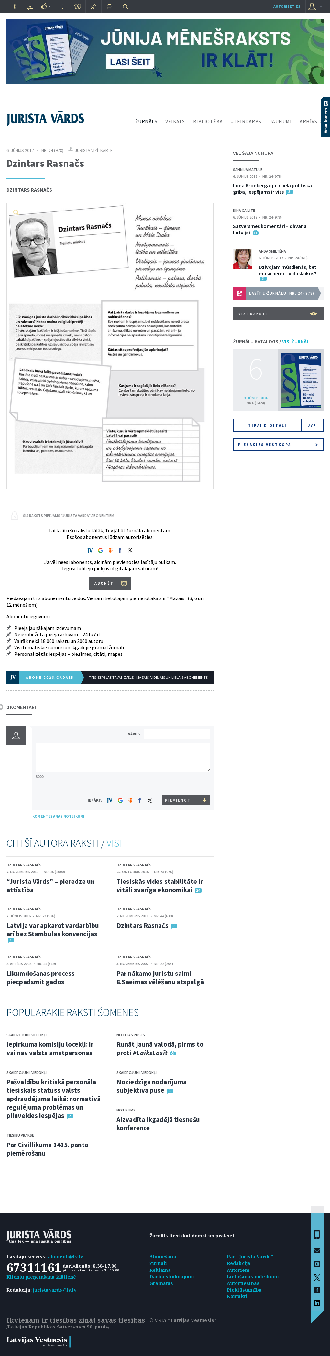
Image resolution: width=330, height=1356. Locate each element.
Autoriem (238, 1270)
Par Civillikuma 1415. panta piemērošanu (47, 1148)
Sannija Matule (247, 169)
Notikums (126, 1110)
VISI (113, 843)
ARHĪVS (308, 121)
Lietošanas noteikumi (253, 1276)
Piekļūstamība (244, 1290)
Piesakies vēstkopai (278, 444)
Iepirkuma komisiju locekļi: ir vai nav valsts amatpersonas (50, 1048)
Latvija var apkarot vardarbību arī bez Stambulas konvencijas (52, 929)
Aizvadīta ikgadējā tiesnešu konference (158, 1123)
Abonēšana (162, 1256)
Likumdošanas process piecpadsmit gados (40, 977)
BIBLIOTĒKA (208, 121)
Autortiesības (243, 1283)
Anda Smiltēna (272, 251)
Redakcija (239, 1263)
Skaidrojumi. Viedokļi (26, 1034)
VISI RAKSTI (277, 314)
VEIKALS (175, 121)
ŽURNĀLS (146, 121)
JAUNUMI (281, 121)
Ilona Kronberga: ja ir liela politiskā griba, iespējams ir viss (272, 188)
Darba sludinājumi (171, 1276)
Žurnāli (158, 1263)
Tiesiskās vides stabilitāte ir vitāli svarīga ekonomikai (159, 885)
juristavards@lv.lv (54, 1290)
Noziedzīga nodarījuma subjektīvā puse (151, 1086)
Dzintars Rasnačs (29, 190)
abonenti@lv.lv (65, 1256)
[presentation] (178, 783)
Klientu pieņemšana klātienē (41, 1277)
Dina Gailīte (244, 210)
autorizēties (286, 6)
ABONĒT (104, 583)
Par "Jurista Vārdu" (250, 1256)
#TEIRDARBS (246, 121)
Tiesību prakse (20, 1135)
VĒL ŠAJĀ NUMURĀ (253, 153)
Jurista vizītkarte (94, 150)
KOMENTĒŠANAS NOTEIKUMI (58, 816)
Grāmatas (161, 1283)
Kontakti (237, 1296)
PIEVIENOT (178, 800)
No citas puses (130, 1034)
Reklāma (160, 1270)
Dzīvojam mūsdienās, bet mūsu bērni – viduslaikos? (287, 270)
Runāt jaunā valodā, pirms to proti (160, 1048)
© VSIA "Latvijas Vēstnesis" (182, 1320)
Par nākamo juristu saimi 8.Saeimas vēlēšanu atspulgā (160, 977)
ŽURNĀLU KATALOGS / (272, 341)
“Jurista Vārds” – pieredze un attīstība (50, 885)
